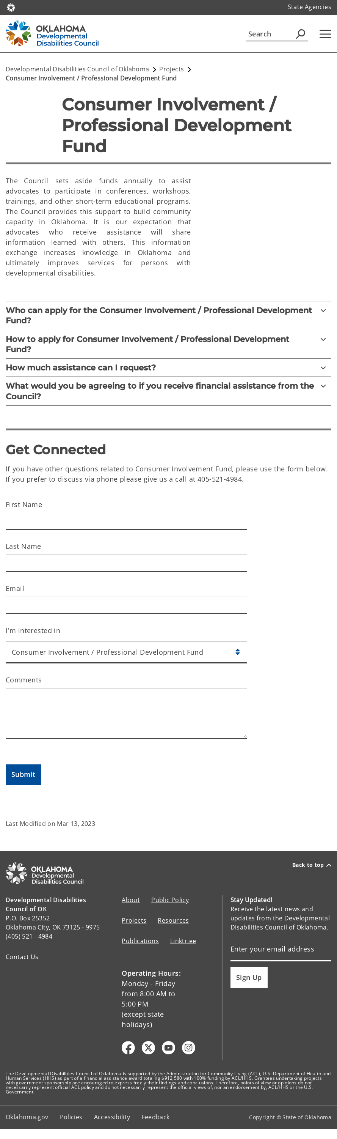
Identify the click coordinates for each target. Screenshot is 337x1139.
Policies (71, 1117)
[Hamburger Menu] (325, 34)
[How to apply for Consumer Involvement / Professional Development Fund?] (168, 344)
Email (15, 588)
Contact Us (22, 957)
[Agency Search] (300, 33)
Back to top (311, 865)
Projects (134, 920)
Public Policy (170, 900)
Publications (140, 941)
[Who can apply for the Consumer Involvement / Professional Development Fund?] (168, 315)
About (131, 900)
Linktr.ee (183, 941)
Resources (173, 920)
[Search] (277, 33)
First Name (24, 504)
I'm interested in (33, 630)
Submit (23, 774)
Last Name (23, 546)
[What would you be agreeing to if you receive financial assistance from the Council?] (168, 391)
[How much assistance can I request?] (168, 368)
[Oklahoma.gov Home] (11, 7)
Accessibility (112, 1117)
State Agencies (309, 7)
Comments (24, 679)
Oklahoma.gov (27, 1117)
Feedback (156, 1117)
